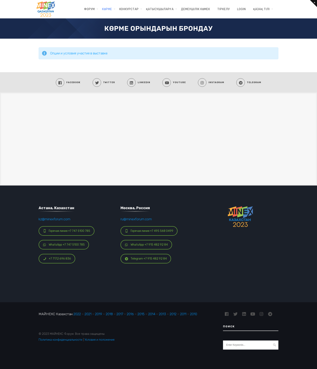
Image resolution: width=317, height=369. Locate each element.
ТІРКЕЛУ (223, 9)
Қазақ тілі (261, 9)
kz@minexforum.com (54, 219)
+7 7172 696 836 (57, 258)
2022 (77, 314)
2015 (141, 314)
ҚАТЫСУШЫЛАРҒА (160, 9)
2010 (193, 314)
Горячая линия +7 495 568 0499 (149, 231)
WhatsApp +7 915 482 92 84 (146, 244)
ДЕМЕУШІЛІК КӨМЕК (195, 9)
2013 (162, 314)
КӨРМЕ (107, 9)
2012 (173, 314)
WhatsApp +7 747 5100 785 (64, 244)
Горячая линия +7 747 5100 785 (66, 231)
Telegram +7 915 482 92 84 (146, 258)
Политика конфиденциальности (60, 339)
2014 (151, 314)
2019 (98, 314)
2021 (88, 314)
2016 (130, 314)
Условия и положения (99, 339)
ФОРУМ (89, 9)
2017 (119, 314)
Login (241, 9)
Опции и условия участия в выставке (79, 53)
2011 (183, 314)
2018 (109, 314)
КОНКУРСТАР (129, 9)
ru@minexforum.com (136, 219)
